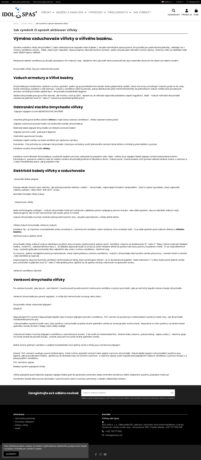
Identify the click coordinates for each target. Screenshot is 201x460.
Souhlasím (11, 453)
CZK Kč (180, 2)
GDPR (17, 428)
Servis (58, 2)
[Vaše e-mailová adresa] (125, 392)
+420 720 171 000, (113, 431)
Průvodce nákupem (24, 422)
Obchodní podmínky (21, 2)
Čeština (167, 2)
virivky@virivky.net (114, 435)
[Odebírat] (172, 392)
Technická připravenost (43, 2)
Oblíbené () (193, 2)
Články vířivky (21, 425)
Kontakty (5, 2)
